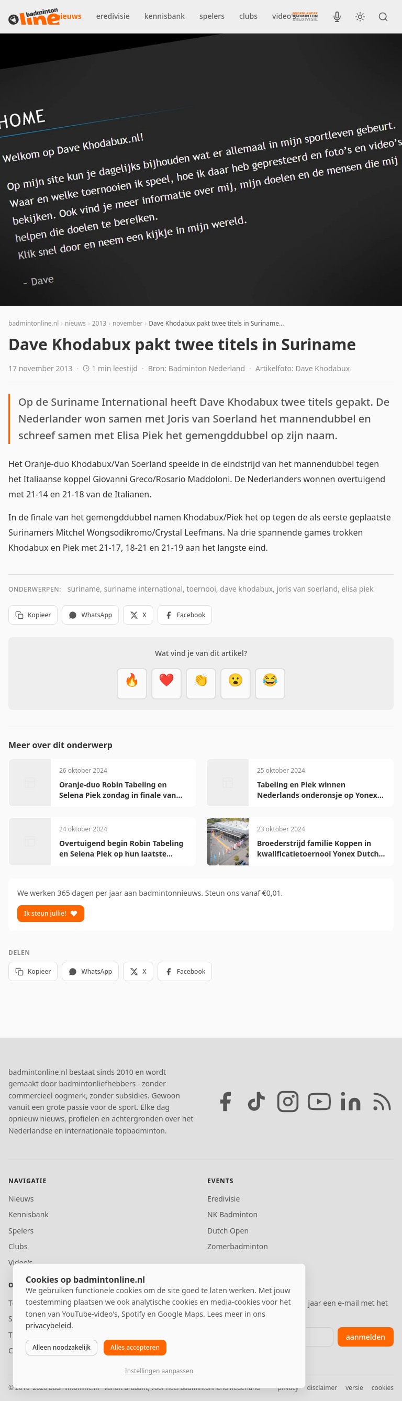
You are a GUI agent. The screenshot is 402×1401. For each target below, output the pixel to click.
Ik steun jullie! (50, 913)
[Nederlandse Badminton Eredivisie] (305, 16)
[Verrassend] (235, 683)
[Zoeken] (383, 16)
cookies (383, 1387)
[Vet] (132, 683)
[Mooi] (166, 683)
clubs (248, 16)
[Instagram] (287, 1101)
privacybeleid (48, 1325)
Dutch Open (228, 1231)
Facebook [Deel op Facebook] (185, 614)
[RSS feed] (382, 1101)
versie (354, 1387)
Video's (20, 1262)
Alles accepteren (135, 1347)
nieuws (68, 16)
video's (284, 16)
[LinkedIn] (350, 1101)
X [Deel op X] (138, 614)
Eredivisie (223, 1199)
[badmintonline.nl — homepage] (34, 16)
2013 (99, 323)
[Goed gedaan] (201, 683)
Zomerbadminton (237, 1246)
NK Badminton (232, 1214)
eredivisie (113, 16)
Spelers (21, 1231)
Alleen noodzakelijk (61, 1347)
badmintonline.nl (33, 323)
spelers (212, 16)
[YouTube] (319, 1101)
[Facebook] (225, 1101)
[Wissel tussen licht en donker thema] (360, 16)
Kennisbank (28, 1214)
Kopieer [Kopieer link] (33, 614)
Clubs (17, 1246)
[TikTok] (256, 1101)
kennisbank (164, 16)
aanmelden (365, 1337)
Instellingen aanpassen (159, 1370)
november (128, 323)
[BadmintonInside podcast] (337, 16)
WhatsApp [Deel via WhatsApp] (90, 614)
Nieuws (21, 1199)
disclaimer (322, 1387)
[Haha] (270, 683)
